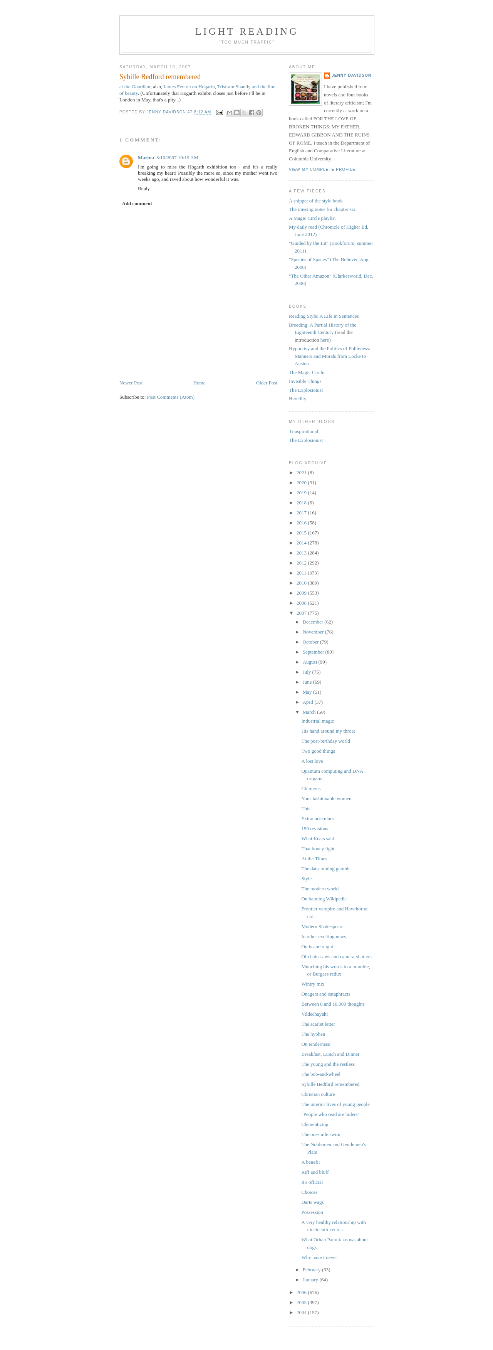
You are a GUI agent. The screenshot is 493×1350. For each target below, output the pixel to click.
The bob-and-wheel (320, 1074)
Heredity (297, 398)
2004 (302, 1312)
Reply (144, 188)
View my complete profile (322, 169)
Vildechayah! (314, 1014)
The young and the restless (328, 1064)
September (314, 652)
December (314, 622)
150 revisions (314, 828)
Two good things (318, 751)
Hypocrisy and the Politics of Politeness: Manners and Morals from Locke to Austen (329, 356)
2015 (302, 533)
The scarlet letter (318, 1024)
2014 (302, 543)
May (308, 692)
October (311, 642)
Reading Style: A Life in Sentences (324, 316)
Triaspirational (303, 431)
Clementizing (314, 1124)
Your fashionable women (326, 798)
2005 (302, 1302)
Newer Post (131, 383)
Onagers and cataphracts (325, 994)
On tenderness (315, 1044)
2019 (302, 493)
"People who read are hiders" (330, 1114)
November (314, 632)
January (311, 1280)
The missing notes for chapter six (322, 209)
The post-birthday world (325, 741)
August (311, 662)
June (308, 682)
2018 (302, 503)
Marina (146, 157)
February (312, 1269)
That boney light (317, 848)
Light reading (247, 31)
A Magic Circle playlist (312, 218)
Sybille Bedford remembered (330, 1084)
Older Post (266, 383)
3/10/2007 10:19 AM (177, 157)
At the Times (314, 858)
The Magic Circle (306, 372)
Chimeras (310, 788)
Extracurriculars (317, 818)
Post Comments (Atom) (171, 397)
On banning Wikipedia (324, 899)
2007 (302, 613)
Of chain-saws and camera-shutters (336, 956)
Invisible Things (305, 381)
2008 (302, 603)
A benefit (310, 1162)
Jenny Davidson (351, 75)
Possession (312, 1212)
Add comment (137, 203)
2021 (302, 472)
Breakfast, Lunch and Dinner (330, 1054)
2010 (302, 583)
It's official (312, 1182)
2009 (302, 593)
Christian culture (318, 1094)
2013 (302, 553)
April (309, 702)
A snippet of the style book (316, 201)
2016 (302, 523)
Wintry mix (312, 984)
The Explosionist (306, 390)
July (307, 672)
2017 (302, 513)
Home (199, 383)
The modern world (320, 889)
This (305, 808)
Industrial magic (317, 721)
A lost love (312, 761)
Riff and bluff (315, 1172)
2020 (302, 482)
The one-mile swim (320, 1134)
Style (306, 878)
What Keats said (317, 838)
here (324, 340)
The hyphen (313, 1034)
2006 (302, 1292)
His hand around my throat (328, 731)
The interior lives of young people (335, 1104)
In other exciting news (323, 936)
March (310, 712)
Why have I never (319, 1257)
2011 (302, 573)
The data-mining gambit (325, 868)
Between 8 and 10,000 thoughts (332, 1004)
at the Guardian (134, 86)
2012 (302, 563)
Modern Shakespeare (322, 926)
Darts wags (312, 1202)
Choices (309, 1192)
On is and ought (317, 946)
